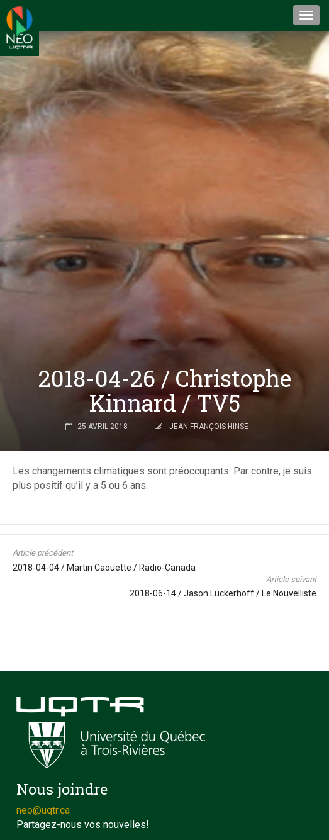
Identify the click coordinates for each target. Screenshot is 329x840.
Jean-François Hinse (208, 426)
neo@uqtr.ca (43, 810)
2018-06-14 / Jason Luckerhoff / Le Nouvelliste (223, 593)
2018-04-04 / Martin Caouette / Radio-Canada (104, 568)
